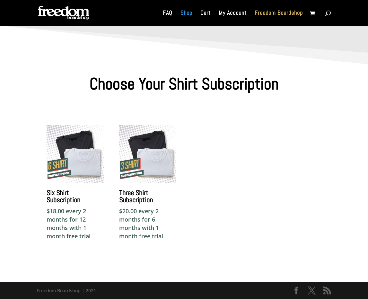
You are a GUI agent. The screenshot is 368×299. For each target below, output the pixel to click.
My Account (233, 13)
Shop (186, 13)
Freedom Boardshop (279, 13)
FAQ (167, 13)
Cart (205, 13)
